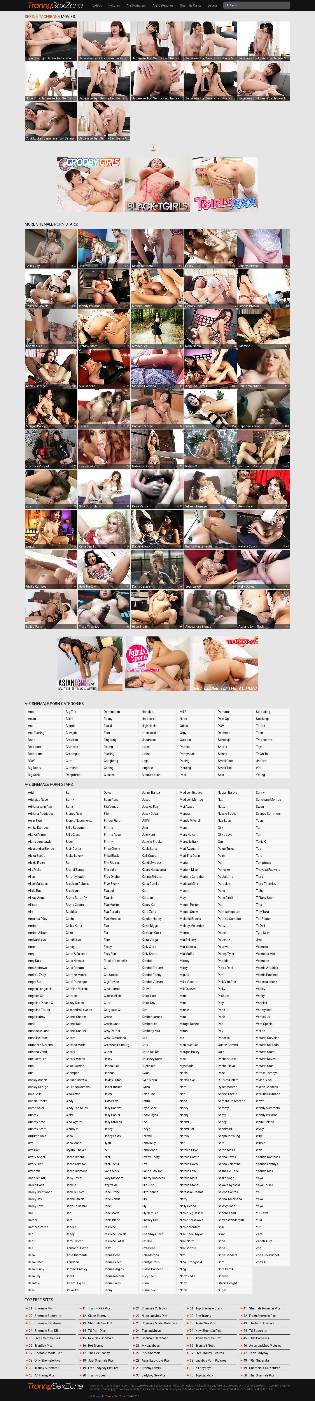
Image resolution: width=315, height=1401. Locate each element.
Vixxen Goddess (267, 1087)
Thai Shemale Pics (262, 1375)
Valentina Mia (265, 954)
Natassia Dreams (191, 1192)
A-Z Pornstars (136, 5)
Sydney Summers (268, 813)
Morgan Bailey (190, 1052)
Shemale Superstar (48, 1316)
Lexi (144, 1164)
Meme (184, 933)
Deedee (71, 1227)
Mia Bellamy (188, 940)
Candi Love (73, 940)
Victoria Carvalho (267, 1038)
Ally (30, 911)
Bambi (32, 1220)
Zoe (258, 1248)
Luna (145, 1283)
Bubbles (71, 911)
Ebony (108, 719)
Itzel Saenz (111, 1164)
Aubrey (33, 1115)
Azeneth (34, 1171)
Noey (183, 1283)
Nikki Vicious (188, 1248)
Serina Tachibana (230, 1199)
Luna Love (149, 1290)
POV (221, 726)
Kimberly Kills (151, 1031)
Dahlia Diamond (77, 1171)
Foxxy (108, 947)
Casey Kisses (75, 1003)
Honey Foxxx (112, 1136)
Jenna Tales (112, 1283)
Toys (259, 747)
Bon (68, 862)
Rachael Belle (227, 1059)
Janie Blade (112, 1220)
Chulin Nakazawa (78, 1087)
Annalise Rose (38, 1038)
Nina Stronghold (191, 1262)
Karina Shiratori (152, 876)
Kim (144, 1010)
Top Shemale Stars (209, 1308)
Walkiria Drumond (268, 1094)
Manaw (185, 813)
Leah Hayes (150, 1115)
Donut (70, 1276)
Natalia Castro (189, 1157)
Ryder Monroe (227, 1087)
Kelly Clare (149, 947)
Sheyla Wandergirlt (231, 1220)
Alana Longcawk (39, 841)
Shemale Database (48, 1323)
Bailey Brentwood (40, 1192)
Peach (222, 933)
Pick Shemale (151, 1353)
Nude (183, 719)
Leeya (146, 1129)
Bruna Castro (75, 904)
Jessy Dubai (150, 813)
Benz (69, 806)
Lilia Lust (148, 1185)
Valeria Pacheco (267, 975)
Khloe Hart (149, 996)
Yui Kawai (262, 1213)
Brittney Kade (75, 876)
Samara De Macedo (231, 1101)
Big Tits (71, 712)
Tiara (259, 876)
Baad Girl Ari (36, 1178)
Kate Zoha (149, 911)
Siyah (222, 1234)
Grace (108, 1017)
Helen (108, 1094)
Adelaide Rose (38, 799)
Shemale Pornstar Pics (265, 1308)
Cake (69, 933)
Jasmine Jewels (115, 1234)
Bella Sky (34, 1276)
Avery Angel (36, 1157)
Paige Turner (227, 848)
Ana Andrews (37, 968)
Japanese (149, 740)
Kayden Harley (152, 918)
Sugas (222, 1290)
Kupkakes (148, 1066)
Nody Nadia (187, 1276)
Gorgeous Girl (113, 1010)
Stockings (263, 719)
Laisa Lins (148, 1094)
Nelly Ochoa (188, 1206)
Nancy (184, 1108)
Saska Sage (226, 1178)
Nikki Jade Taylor (191, 1234)
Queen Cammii (228, 1045)
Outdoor (185, 740)
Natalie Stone (189, 1185)
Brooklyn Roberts (77, 883)
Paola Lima (225, 876)
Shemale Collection (155, 1308)
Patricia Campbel (230, 918)
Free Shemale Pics (47, 1338)
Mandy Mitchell (190, 820)
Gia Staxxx (111, 975)
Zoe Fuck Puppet (267, 1255)
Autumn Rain (37, 1136)
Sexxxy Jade (226, 1206)
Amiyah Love (37, 940)
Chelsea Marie (76, 1045)
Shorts (222, 747)
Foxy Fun (110, 954)
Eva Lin (109, 897)
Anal (31, 712)
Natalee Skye (189, 1150)
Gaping (109, 768)
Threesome (264, 740)
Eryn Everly (111, 883)
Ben (68, 792)
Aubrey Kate (36, 1122)
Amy (31, 954)
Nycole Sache (227, 813)
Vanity (260, 996)
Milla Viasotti (188, 982)
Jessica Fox (150, 806)
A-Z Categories (162, 5)
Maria (184, 862)
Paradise (224, 883)
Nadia (184, 1073)
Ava (30, 1143)
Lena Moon (149, 1150)
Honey (108, 1129)
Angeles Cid (36, 996)
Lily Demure (150, 1213)
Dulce (108, 792)
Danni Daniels (75, 1199)
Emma (108, 827)
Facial (108, 726)
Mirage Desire (189, 1024)
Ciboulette (73, 1094)
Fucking (109, 754)
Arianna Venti (37, 1052)
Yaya (259, 1178)
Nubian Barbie (227, 792)
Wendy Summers (268, 1108)
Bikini (69, 719)
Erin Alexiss (112, 862)
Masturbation (151, 775)
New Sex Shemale (100, 1338)
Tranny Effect (205, 1345)
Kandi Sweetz (151, 862)
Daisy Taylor (74, 1178)
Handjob (147, 712)
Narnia (184, 1136)
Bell (30, 1248)
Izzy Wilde (111, 1185)
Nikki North (187, 1241)
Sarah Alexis (226, 1150)
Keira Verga (150, 940)
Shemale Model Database (159, 1323)
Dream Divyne (75, 1283)
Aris (30, 1073)
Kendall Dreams (153, 968)
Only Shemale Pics (47, 1360)
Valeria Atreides (267, 968)
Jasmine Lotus (114, 1241)
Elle (106, 813)
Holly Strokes (113, 1122)
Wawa (260, 1101)
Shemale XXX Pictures (264, 1368)
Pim (220, 975)
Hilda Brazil (111, 1101)
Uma (259, 940)
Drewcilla (72, 1290)
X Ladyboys (203, 1368)
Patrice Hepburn (229, 911)
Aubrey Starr (37, 1129)
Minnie (184, 1010)
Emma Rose (112, 834)
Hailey (108, 1059)
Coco (69, 1136)
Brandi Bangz (75, 869)
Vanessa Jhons (266, 982)
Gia (106, 968)
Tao (258, 848)
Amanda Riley (37, 918)
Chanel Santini (76, 1031)
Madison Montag (191, 799)
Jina (145, 827)
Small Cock (225, 761)
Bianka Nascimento (79, 820)
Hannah (109, 1073)
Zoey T (261, 1262)
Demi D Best (74, 1241)
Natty (183, 1199)
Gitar (107, 1003)
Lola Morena (150, 1255)
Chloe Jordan (75, 1066)
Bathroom (35, 754)
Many (183, 827)
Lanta (146, 1101)
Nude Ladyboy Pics (155, 1316)
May (183, 897)
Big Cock (34, 775)
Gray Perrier (112, 1031)
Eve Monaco (112, 918)
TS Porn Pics (97, 1330)
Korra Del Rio (150, 1052)
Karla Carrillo (150, 883)
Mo (182, 1038)
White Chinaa (265, 1122)
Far (106, 933)
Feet (107, 733)
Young (260, 775)
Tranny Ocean (97, 1375)
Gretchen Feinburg (116, 1045)
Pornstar (224, 712)
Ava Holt (34, 1150)
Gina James (112, 989)
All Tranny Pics (45, 1375)
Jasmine (110, 1227)
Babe (31, 740)
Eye (106, 926)
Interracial (149, 733)
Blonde (70, 726)
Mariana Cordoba (192, 876)
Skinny (222, 754)
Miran (184, 1031)
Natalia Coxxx (189, 1164)
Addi (31, 792)
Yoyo (259, 1206)
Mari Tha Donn (190, 855)
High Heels (149, 726)
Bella (31, 1255)
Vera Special (264, 1024)
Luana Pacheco (152, 1269)
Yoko (259, 1199)
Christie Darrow (76, 1080)
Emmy (108, 841)
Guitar (108, 1052)
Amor (32, 947)
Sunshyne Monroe (268, 799)
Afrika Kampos (38, 827)
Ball (30, 1213)
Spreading (263, 712)
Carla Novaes (75, 961)
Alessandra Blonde (41, 848)
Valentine (262, 961)
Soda (221, 1241)
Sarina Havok (227, 1157)
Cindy (70, 1101)
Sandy (222, 1122)
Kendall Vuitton (152, 982)
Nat (182, 1143)
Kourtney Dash (152, 1059)
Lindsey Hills (150, 1220)
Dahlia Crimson (76, 1164)
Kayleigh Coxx (151, 933)
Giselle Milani (113, 996)
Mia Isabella (188, 947)
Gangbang (111, 761)
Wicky (260, 1129)
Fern (107, 940)
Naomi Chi (187, 1129)
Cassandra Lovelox (79, 1010)
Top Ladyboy (204, 1375)
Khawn (146, 989)
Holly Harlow (112, 1108)
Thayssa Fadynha (268, 869)
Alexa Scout (36, 855)
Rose (221, 1073)
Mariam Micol (189, 869)
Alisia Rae (35, 890)
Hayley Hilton (113, 1080)
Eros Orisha (112, 876)
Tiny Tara (262, 911)
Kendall (147, 961)
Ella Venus (111, 806)
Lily (144, 1206)
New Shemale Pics (208, 1330)
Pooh (221, 1017)
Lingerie (147, 768)
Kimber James (152, 1017)
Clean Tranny (97, 1316)
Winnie (260, 1143)
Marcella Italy (189, 841)
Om (220, 841)
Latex (146, 747)
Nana (183, 1101)
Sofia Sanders (227, 1255)
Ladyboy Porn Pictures (211, 1360)
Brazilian (72, 740)
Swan (260, 806)
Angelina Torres (39, 1010)
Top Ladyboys (151, 1330)
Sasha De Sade (228, 1171)
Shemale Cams (190, 5)
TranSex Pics (43, 1345)
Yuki (259, 1220)
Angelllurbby (36, 1017)
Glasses (109, 775)
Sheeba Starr (227, 1213)
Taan (259, 820)
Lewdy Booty (151, 1157)
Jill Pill (146, 820)
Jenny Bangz (151, 792)
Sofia (221, 1248)
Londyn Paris (151, 1262)
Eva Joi (109, 890)
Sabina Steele (227, 1094)
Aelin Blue (35, 820)
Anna (31, 1024)
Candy (70, 947)
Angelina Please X (40, 1003)
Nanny (184, 1115)
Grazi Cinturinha (115, 1038)
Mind (183, 1003)
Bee (30, 1234)
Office (184, 726)
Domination (112, 712)
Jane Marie (111, 1213)
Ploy (221, 1003)
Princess (224, 1038)
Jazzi (108, 1248)
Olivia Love (225, 834)
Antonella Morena (40, 1045)
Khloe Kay (148, 1003)
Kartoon (147, 897)
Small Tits (225, 768)
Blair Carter (73, 848)
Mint (183, 1017)
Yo (258, 1192)
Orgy (183, 733)
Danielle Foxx (75, 1192)
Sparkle (223, 1276)
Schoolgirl (224, 740)
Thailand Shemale (261, 1323)
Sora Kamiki (226, 1269)
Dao (68, 1213)
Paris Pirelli (225, 897)
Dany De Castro (76, 1206)
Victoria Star (264, 1066)
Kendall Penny (151, 975)
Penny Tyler (226, 954)
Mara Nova (187, 834)
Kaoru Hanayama (154, 869)
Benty (70, 799)
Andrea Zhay (37, 975)
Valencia (262, 947)
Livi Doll (147, 1241)
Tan (258, 834)
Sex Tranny (203, 1316)
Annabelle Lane (38, 1031)
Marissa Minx (189, 883)
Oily (220, 827)
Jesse (146, 799)
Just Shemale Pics (101, 1360)
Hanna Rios (111, 1066)
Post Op (223, 719)
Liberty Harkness (153, 1178)
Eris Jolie (110, 869)
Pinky (221, 989)
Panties (185, 747)
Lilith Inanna (150, 1192)
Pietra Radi (225, 968)
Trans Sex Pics (206, 1323)
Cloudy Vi (72, 1129)
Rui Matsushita (228, 1080)
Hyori (107, 1143)
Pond (221, 1010)
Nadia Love (187, 1080)
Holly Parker (112, 1115)
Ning (183, 1269)
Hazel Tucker (113, 1087)
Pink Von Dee (227, 982)
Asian (32, 719)
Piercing (185, 768)
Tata (259, 855)
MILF (183, 712)
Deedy (70, 1234)
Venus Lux (263, 1017)
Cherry (70, 1052)
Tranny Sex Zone (115, 1396)
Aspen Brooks (37, 1101)
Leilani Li (148, 1136)
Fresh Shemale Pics (262, 1316)
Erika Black (111, 855)
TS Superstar (258, 1330)
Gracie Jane (112, 1024)
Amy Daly (34, 961)
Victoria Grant (265, 1052)
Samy (222, 1115)
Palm (221, 855)
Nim (182, 1255)
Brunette (72, 747)
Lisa (144, 1227)
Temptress (263, 862)
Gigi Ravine (111, 982)
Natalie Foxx (188, 1171)
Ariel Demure (37, 1059)
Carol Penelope (76, 982)
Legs (145, 761)
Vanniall (261, 1003)
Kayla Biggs (150, 926)
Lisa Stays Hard (152, 1234)
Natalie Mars (188, 1178)
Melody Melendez (192, 926)
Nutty (221, 806)
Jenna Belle (112, 1255)
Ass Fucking (36, 733)
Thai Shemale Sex (208, 1338)
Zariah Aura (264, 1241)
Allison (32, 904)
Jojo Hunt (148, 834)
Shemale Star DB (46, 1330)
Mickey (184, 961)
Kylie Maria (149, 1080)
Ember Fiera (112, 820)
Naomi (184, 1122)
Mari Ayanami (189, 848)
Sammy (223, 1108)
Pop (220, 1024)
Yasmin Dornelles (268, 1157)
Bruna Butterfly (76, 897)
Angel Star (35, 982)
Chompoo (72, 1073)
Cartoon (71, 996)
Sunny (260, 792)
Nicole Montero (190, 1227)
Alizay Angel (36, 897)
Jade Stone (112, 1192)
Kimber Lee (150, 1024)
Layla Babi (149, 1108)
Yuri (258, 1227)
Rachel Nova (226, 1066)
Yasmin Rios (264, 1171)
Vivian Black (264, 1080)
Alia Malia (34, 869)
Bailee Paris (36, 1185)
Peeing (184, 761)
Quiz (221, 1052)
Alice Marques (38, 883)
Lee (144, 1122)
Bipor (69, 841)
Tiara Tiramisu (266, 883)
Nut (220, 799)
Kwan (146, 1073)
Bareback (34, 747)
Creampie (72, 754)
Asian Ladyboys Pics (156, 1360)
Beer (31, 1241)
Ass (30, 726)
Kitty (145, 1045)
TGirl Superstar (259, 1360)
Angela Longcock (40, 989)
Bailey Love (36, 1206)
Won (259, 1150)
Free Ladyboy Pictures (103, 1368)
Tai (258, 827)
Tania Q (261, 841)
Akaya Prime (37, 834)
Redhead (224, 733)
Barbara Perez (38, 1227)
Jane (107, 1206)
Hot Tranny (95, 1345)
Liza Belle (148, 1248)
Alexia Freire (36, 862)
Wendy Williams (266, 1115)
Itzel (107, 1157)
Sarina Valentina (229, 1164)
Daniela (71, 1185)
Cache (70, 918)
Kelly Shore (149, 954)
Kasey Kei (148, 904)
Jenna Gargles (114, 1269)
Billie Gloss (73, 834)
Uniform (261, 761)
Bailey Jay (35, 1199)
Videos (97, 5)
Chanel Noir (74, 1024)
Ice (106, 1150)
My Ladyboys (151, 1345)
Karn (145, 890)
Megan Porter (189, 904)
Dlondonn (72, 1262)
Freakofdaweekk (115, 961)
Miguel (184, 975)
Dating (212, 5)
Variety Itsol (264, 1010)
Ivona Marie (112, 1171)
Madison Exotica (191, 792)
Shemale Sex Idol (100, 1323)
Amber (33, 926)
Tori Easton (263, 918)
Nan (182, 1094)
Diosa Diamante (77, 1255)
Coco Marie (73, 1143)
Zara (259, 1234)
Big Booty (34, 768)
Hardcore (148, 719)
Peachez (224, 940)
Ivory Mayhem (113, 1178)
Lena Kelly (149, 1143)
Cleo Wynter (74, 1122)
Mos (183, 1059)
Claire (70, 1115)
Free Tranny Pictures (210, 1353)
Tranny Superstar (47, 1368)
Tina (259, 904)
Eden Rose (111, 799)
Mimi (183, 996)
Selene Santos (228, 1192)
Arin (31, 1066)
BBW (31, 761)
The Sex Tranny (99, 1353)
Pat (220, 904)
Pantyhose (187, 754)
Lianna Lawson (152, 1171)
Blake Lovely (74, 855)
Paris (221, 890)
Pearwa (223, 947)
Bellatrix (33, 1283)
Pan (220, 862)
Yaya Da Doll (264, 1185)
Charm (70, 1038)
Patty (221, 926)
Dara (69, 1220)
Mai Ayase (187, 806)
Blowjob (71, 733)
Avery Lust (35, 1164)
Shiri (221, 1227)
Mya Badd (187, 1066)
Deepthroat (74, 775)
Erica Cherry (112, 848)
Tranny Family (151, 1368)
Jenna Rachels (114, 1276)
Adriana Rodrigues (41, 813)
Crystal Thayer (76, 1150)
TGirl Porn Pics (259, 1338)
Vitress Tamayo (267, 1073)
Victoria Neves (266, 1059)
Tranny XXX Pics (99, 1308)
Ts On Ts (262, 754)
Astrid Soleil (36, 1108)
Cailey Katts (74, 926)
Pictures (114, 5)
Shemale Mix (43, 1308)
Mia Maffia (187, 954)
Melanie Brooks (190, 918)
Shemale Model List (48, 1353)
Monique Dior (189, 1045)
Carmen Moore (76, 975)
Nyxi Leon (224, 820)
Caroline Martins (77, 989)
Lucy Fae (148, 1276)
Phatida (223, 961)
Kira (144, 1038)
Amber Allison (37, 933)
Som (221, 1262)
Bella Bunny (36, 1269)
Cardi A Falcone (76, 954)
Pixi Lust (223, 996)
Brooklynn (73, 890)
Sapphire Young (229, 1136)
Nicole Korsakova (191, 1220)
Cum (69, 761)
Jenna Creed (113, 1262)
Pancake (224, 869)
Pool (183, 775)
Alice (31, 876)
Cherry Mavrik (75, 1059)
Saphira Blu (226, 1129)
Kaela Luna (149, 848)
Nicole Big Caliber (191, 1213)
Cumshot (72, 768)
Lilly (144, 1199)
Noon (183, 1290)
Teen (259, 733)
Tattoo (260, 726)
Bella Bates (36, 1262)
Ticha (260, 890)
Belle (31, 1290)
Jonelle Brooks (152, 841)
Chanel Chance (76, 1017)
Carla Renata (75, 968)
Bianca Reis (74, 813)
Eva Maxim (111, 904)
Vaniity (260, 989)
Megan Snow (189, 911)
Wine (259, 1136)
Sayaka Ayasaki (229, 1185)
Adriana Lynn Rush (41, 806)
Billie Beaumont (77, 827)
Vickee (260, 1031)
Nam (183, 1087)
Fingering (110, 740)
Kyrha (146, 1087)
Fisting (108, 747)
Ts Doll (260, 926)
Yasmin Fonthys (267, 1164)
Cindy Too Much (77, 1108)
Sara (221, 1143)
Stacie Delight (227, 1283)
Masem (185, 890)
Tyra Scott (263, 933)
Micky (184, 968)
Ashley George (38, 1087)
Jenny (108, 1290)
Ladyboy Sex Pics (154, 1375)
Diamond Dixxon (77, 1248)
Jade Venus (112, 1199)
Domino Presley (77, 1269)
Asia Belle (35, 1094)
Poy (220, 1031)
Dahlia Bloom (75, 1157)
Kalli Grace (149, 855)
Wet (258, 768)
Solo (221, 775)
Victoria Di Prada (267, 1045)
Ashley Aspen (37, 1080)
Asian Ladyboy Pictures (265, 1345)
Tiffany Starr (265, 897)
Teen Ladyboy (258, 1353)
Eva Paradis (112, 911)
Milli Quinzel (188, 989)
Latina (146, 754)
